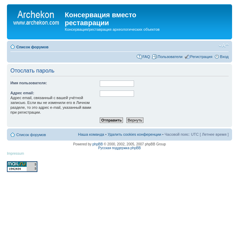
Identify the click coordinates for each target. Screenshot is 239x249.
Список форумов (32, 47)
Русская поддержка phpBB (119, 148)
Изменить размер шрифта (224, 45)
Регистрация (201, 57)
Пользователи (170, 57)
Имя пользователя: (28, 83)
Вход (224, 57)
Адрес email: (22, 93)
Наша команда (91, 134)
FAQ (146, 57)
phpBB (97, 144)
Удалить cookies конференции (134, 134)
